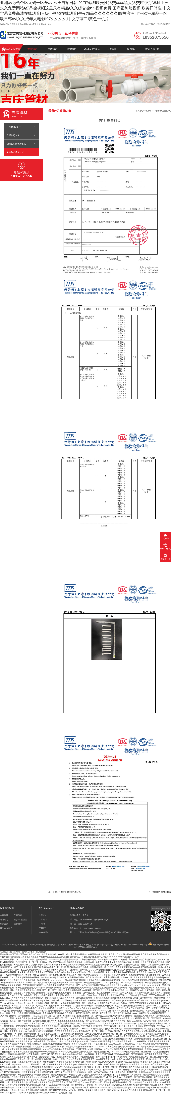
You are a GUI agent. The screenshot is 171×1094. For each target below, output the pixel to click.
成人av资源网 (92, 1011)
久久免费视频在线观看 (133, 1049)
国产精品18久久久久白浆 (108, 985)
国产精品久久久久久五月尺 (41, 1039)
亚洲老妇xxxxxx (132, 967)
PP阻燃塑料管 (164, 892)
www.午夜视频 (61, 1067)
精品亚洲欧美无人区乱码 (87, 1013)
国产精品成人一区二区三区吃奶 (59, 1087)
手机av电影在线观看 (130, 1064)
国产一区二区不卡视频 (86, 985)
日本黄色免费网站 (13, 1008)
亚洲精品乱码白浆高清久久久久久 (154, 1072)
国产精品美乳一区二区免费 (95, 993)
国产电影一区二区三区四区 (139, 1051)
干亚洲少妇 (73, 970)
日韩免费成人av (115, 1077)
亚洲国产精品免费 (51, 1000)
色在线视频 (107, 1036)
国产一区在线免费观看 (25, 970)
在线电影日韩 (20, 993)
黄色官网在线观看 (79, 1018)
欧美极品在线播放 (76, 977)
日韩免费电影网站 (150, 1082)
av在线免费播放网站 (154, 982)
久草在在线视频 (23, 1041)
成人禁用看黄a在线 (46, 982)
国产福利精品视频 (94, 1021)
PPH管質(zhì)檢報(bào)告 (70, 892)
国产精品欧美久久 (155, 1085)
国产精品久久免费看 (118, 959)
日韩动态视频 (16, 977)
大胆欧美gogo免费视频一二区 (112, 964)
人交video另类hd (26, 1031)
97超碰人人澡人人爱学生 (80, 1075)
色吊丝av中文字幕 (114, 972)
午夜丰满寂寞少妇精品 (33, 985)
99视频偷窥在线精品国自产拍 (94, 1077)
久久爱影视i (30, 1092)
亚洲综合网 (89, 962)
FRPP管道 (11, 944)
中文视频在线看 (87, 1057)
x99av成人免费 (153, 972)
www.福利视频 (150, 1021)
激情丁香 (14, 1031)
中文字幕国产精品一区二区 (89, 1023)
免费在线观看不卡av (105, 962)
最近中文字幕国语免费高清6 (13, 1054)
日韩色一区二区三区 (50, 1069)
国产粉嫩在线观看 (63, 1072)
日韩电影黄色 (121, 975)
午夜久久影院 (59, 1059)
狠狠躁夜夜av (6, 967)
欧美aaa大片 (127, 977)
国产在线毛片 (99, 1028)
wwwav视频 (103, 959)
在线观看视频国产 (158, 1013)
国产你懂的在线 (158, 1064)
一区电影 (141, 1046)
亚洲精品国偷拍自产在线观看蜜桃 (122, 970)
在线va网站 (165, 1059)
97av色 (112, 1059)
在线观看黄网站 (136, 975)
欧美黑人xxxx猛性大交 (14, 1044)
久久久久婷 (83, 1041)
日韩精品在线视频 (121, 1054)
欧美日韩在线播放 (63, 972)
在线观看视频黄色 (26, 1062)
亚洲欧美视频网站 (69, 967)
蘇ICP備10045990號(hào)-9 (136, 944)
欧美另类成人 (94, 1036)
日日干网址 (69, 1013)
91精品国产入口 (155, 993)
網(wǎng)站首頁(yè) (12, 50)
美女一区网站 (42, 1011)
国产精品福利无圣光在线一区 (84, 1085)
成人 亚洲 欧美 (72, 1028)
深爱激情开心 (113, 1090)
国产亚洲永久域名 (55, 1041)
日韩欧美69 (92, 995)
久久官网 (145, 1064)
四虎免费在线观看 (137, 1003)
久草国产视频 (47, 1072)
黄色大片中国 (139, 1036)
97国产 (38, 1062)
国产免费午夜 (148, 988)
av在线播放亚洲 (150, 1028)
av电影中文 (141, 1085)
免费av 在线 (146, 964)
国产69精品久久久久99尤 (123, 1085)
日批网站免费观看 (142, 1039)
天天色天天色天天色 (75, 1008)
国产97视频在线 (115, 1005)
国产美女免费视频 (153, 1054)
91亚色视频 (68, 990)
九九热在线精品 (79, 1000)
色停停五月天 (6, 1069)
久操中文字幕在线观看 (122, 1016)
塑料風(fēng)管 (32, 944)
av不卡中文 (113, 993)
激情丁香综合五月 (155, 1036)
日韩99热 (85, 1082)
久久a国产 (100, 1046)
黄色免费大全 (49, 1062)
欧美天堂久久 (122, 995)
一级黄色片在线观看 (159, 1067)
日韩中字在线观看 (119, 1057)
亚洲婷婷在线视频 (31, 977)
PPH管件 (43, 928)
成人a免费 (59, 1028)
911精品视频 (113, 1039)
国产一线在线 (135, 1082)
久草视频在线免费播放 (33, 1036)
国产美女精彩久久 (127, 1046)
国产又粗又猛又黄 (49, 1054)
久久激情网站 (47, 1067)
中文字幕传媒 (163, 1008)
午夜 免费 (77, 993)
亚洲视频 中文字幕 (112, 1075)
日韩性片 (134, 995)
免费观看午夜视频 (119, 1082)
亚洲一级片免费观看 (40, 980)
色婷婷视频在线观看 (131, 980)
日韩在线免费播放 (59, 1075)
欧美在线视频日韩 (159, 1023)
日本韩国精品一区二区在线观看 (137, 1044)
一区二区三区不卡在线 (16, 1082)
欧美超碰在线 (65, 1092)
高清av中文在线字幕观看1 (140, 959)
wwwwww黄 (109, 1062)
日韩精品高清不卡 (75, 1059)
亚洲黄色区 (93, 1018)
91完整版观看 (137, 1054)
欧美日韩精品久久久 (126, 1059)
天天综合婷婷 (76, 982)
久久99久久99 (129, 1000)
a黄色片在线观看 (23, 1046)
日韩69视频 (66, 1005)
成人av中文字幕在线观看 (132, 982)
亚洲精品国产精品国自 (20, 1090)
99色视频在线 (25, 1021)
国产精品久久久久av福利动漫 (93, 970)
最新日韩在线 (16, 1036)
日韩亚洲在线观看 (41, 1075)
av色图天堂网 (50, 985)
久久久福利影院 (147, 1034)
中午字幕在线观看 (112, 1064)
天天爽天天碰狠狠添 (133, 1028)
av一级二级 (31, 982)
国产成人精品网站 (93, 1034)
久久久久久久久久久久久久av (71, 1021)
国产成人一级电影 (59, 1003)
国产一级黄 (151, 1008)
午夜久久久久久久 (63, 1031)
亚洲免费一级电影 (8, 1075)
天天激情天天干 (56, 1011)
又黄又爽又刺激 (13, 1049)
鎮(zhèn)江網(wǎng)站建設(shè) (109, 944)
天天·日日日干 (57, 980)
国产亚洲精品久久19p (139, 1087)
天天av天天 (97, 1075)
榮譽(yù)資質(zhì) (15, 152)
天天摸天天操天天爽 (21, 998)
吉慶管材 (32, 49)
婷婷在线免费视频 (8, 1059)
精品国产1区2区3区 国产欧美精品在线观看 (109, 1087)
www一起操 (101, 1039)
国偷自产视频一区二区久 (58, 1018)
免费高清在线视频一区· (150, 967)
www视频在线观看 (8, 1016)
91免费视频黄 (12, 975)
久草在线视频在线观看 (51, 988)
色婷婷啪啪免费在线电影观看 (60, 1064)
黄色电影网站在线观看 (88, 975)
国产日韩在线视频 (114, 1028)
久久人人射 (136, 1069)
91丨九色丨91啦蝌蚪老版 (64, 1016)
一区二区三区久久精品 (37, 962)
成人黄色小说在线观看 (114, 990)
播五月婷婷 (83, 967)
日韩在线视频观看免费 (100, 1041)
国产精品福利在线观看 (22, 1005)
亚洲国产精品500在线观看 (13, 982)
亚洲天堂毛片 (126, 1039)
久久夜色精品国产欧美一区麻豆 (86, 1044)
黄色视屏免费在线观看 (134, 1005)
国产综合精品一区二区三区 (112, 1013)
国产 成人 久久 (127, 993)
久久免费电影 (134, 1080)
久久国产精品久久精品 (54, 1008)
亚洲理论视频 (74, 1003)
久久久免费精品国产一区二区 (85, 1031)
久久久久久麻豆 (86, 1046)
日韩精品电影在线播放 (33, 1008)
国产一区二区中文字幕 (55, 1036)
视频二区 (14, 1021)
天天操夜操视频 (50, 1049)
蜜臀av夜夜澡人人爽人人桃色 (92, 1090)
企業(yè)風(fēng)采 (16, 143)
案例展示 (131, 49)
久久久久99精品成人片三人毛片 (47, 1077)
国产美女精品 (24, 1016)
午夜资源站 (5, 1077)
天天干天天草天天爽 (27, 1034)
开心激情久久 (159, 959)
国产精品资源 (133, 964)
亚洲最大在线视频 (107, 995)
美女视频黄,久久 (153, 1003)
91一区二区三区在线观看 (29, 1067)
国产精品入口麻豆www (76, 1036)
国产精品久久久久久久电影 (73, 995)
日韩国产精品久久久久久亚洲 (156, 1075)
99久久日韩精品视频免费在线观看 (51, 970)
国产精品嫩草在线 (161, 964)
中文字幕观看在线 (46, 1034)
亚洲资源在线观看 (16, 1057)
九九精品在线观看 (149, 980)
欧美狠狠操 (50, 998)
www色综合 (9, 1003)
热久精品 (115, 982)
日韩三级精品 (121, 1003)
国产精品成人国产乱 (126, 1008)
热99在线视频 (22, 988)
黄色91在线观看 (40, 975)
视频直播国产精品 (94, 1062)
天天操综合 (137, 1021)
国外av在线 (105, 1018)
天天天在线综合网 (157, 995)
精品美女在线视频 (83, 990)
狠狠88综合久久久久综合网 (59, 993)
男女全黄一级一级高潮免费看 (44, 1051)
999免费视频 (159, 998)
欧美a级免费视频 (70, 988)
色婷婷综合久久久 (154, 1005)
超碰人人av (34, 988)
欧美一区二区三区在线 (99, 1067)
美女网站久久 (23, 959)
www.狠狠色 (60, 1039)
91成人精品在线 (40, 1005)
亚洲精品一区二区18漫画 (29, 1059)
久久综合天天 (62, 982)
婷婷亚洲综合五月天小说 (19, 980)
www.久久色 (105, 1011)
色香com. (10, 1064)
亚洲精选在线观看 (102, 998)
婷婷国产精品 (141, 993)
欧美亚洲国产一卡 (130, 1026)
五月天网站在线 (23, 1087)
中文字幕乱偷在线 (150, 1069)
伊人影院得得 (96, 1026)
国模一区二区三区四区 (98, 1072)
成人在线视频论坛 (57, 962)
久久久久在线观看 (93, 1008)
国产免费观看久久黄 (55, 1046)
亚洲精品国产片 (137, 1011)
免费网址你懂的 (63, 1080)
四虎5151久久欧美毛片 (144, 1016)
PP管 (4, 944)
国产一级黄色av (89, 1003)
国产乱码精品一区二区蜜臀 (98, 977)
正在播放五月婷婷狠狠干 (99, 1000)
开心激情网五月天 (84, 1051)
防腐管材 (52, 49)
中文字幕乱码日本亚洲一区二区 (41, 1080)
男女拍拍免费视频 (65, 1062)
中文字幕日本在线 (82, 1069)
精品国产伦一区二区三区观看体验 (153, 1057)
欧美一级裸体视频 (118, 1072)
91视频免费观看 (36, 1028)
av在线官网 (89, 1054)
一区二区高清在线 (159, 1039)
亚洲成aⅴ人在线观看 (132, 1075)
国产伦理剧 (57, 990)
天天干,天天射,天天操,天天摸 (148, 985)
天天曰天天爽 (130, 1023)
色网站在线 (79, 1062)
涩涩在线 (143, 995)
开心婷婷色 (117, 1000)
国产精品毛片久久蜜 (65, 998)
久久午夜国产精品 (104, 1054)
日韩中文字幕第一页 (31, 1072)
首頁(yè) (139, 110)
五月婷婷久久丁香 (20, 1039)
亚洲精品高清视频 (24, 990)
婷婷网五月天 (102, 1059)
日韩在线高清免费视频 (22, 1077)
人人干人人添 (128, 1031)
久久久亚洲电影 (79, 972)
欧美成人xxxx (131, 1013)
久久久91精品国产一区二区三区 (152, 1090)
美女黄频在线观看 (129, 1090)
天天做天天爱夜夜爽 (143, 977)
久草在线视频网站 (88, 959)
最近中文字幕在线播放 (110, 1031)
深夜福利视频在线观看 (151, 1062)
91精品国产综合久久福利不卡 (27, 964)
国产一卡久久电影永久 (24, 967)
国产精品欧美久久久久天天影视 (88, 1064)
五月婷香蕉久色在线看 (110, 980)
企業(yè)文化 (13, 135)
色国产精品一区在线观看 (116, 988)
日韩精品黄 (132, 1072)
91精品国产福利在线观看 (48, 995)
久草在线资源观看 (74, 962)
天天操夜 (49, 972)
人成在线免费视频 (152, 975)
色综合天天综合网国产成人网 (148, 1031)
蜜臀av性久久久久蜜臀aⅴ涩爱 (125, 998)
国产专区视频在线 (160, 1044)
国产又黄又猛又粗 (57, 975)
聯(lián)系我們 (163, 24)
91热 (129, 1021)
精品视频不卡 (71, 1041)
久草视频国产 (37, 998)
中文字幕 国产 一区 (42, 990)
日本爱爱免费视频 (71, 1077)
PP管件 (42, 924)
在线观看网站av (120, 1080)
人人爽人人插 (115, 1044)
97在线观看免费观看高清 (27, 1026)
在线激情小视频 (48, 977)
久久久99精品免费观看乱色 (91, 988)
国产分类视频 (25, 975)
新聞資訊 (111, 49)
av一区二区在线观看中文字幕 (27, 1069)
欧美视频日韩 (144, 1023)
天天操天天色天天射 (58, 959)
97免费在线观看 (38, 1041)
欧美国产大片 (50, 1021)
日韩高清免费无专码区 (75, 1011)
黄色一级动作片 (81, 1087)
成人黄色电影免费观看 (75, 980)
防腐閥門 (72, 49)
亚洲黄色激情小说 (98, 967)
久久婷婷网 (161, 988)
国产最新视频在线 (33, 1013)
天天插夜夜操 (101, 1005)
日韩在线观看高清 (116, 967)
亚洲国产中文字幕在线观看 (153, 962)
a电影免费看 (67, 1069)
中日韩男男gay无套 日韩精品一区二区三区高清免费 (99, 1049)
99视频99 (49, 1028)
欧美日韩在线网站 (84, 998)
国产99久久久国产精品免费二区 (22, 995)
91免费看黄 (29, 1011)
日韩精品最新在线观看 (31, 1049)
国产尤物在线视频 (96, 972)
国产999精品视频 (90, 964)
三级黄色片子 (12, 1085)
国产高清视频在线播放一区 (47, 967)
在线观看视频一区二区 (112, 1034)
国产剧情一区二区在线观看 (149, 1000)
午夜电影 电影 (33, 1054)
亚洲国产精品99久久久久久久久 (43, 1023)
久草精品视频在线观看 (47, 1092)
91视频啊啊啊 (91, 1080)
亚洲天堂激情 (112, 1046)
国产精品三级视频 (103, 1016)
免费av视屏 (147, 1080)
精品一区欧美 (57, 1057)
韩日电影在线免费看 (36, 993)
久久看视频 (23, 1028)
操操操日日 (20, 1064)
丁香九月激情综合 (33, 1044)
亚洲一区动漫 (105, 1080)
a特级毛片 (73, 1090)
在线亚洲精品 (129, 972)
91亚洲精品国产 (48, 964)
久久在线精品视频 (123, 962)
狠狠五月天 (89, 1059)
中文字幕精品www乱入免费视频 (140, 990)
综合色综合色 (164, 1021)
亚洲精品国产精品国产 (26, 1003)
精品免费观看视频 (66, 1049)
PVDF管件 (43, 932)
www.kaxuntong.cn (92, 928)
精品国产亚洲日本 (39, 1090)
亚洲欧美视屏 (43, 1003)
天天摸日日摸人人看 (36, 1064)
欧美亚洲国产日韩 (63, 1026)
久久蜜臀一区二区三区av (31, 1000)
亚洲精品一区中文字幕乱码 (151, 970)
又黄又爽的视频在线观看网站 (31, 972)
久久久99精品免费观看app (69, 964)
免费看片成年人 (71, 1057)
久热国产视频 (22, 1018)
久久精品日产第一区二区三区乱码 (146, 1018)
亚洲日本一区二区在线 (100, 1082)
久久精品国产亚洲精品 (53, 1013)
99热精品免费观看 (37, 1018)
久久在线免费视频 (161, 1051)
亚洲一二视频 (18, 1013)
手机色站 (115, 977)
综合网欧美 (73, 959)
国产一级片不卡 (103, 1057)
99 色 (86, 1067)
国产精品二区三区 (66, 985)
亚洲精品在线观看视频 (10, 1072)
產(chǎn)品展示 (92, 49)
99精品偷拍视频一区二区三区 (97, 982)
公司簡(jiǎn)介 (14, 127)
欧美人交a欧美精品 (39, 959)
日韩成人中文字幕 (81, 1026)
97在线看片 (38, 1021)
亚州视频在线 (92, 980)
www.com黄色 (76, 1067)
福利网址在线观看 (119, 1067)
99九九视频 (96, 1069)
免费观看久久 (37, 1087)
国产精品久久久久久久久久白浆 (14, 1023)
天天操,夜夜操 (88, 1039)
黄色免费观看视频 (67, 1023)
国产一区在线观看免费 (121, 1041)
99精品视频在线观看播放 (11, 1011)
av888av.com (86, 1028)
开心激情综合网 (107, 975)
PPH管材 (21, 944)
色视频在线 (54, 1005)
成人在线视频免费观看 (112, 1023)
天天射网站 (66, 1000)
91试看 (104, 1044)
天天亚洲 (133, 1057)
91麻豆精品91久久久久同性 (39, 1082)
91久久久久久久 (46, 1026)
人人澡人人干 (127, 985)
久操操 (136, 962)
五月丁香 (140, 1008)
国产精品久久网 (131, 1034)
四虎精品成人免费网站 (15, 1080)
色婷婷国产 (21, 962)
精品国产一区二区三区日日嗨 (116, 1069)
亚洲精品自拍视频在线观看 (70, 1054)
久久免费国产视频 (8, 1062)
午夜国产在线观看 (22, 1051)
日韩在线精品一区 (85, 1016)
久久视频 (76, 1005)
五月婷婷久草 (38, 1046)
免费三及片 (71, 975)
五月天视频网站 (79, 1072)
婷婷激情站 (9, 970)
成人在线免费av (74, 1039)
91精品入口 (144, 1013)
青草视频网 (46, 1059)
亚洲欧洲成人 (152, 1059)
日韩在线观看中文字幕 (104, 1051)
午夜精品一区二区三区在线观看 (138, 1077)
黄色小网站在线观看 (120, 1018)
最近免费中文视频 (147, 1026)
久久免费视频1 (140, 1041)
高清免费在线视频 (154, 1011)
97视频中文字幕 (7, 1046)
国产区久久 (98, 990)
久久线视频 (165, 1069)
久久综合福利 (109, 1008)
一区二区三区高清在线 (41, 1016)
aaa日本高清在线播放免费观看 (57, 1044)
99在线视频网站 (25, 1075)
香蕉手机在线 (72, 1046)
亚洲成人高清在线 (106, 1003)
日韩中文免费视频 (67, 1051)
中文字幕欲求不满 (112, 1026)
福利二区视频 (165, 980)
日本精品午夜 (146, 998)
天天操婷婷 (158, 977)
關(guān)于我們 (148, 24)
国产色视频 (61, 977)
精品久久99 (121, 1051)
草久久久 (141, 972)
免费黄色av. (24, 1085)
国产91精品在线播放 (58, 1090)
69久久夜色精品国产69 (59, 1085)
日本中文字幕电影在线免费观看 (69, 1034)
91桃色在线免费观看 (122, 1036)
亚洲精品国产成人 (39, 1085)
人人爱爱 (140, 1059)
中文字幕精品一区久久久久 (37, 1057)
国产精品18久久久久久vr (114, 1021)
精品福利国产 (135, 988)
